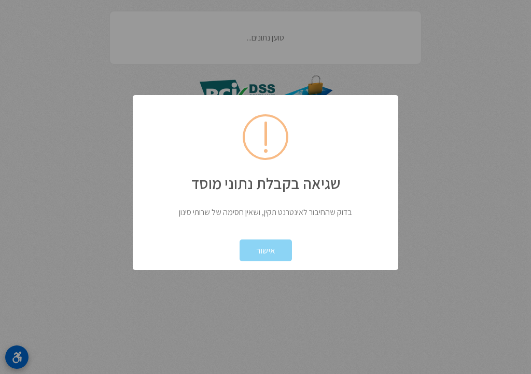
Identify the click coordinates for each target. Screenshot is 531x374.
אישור (265, 250)
